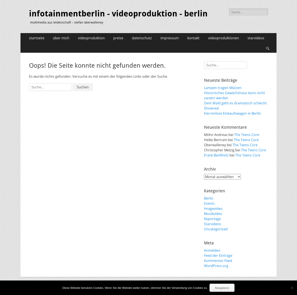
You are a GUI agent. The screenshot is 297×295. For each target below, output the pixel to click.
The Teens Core (246, 134)
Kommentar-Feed (218, 260)
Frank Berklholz (216, 155)
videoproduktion (91, 38)
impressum (169, 38)
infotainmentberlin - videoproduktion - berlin (118, 13)
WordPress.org (216, 265)
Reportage (212, 218)
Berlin (208, 198)
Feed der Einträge (218, 255)
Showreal (211, 108)
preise (118, 38)
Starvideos (212, 224)
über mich (61, 38)
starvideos (256, 38)
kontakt (193, 38)
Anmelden (212, 250)
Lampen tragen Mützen (223, 87)
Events (209, 203)
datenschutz (142, 38)
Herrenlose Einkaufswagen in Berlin (232, 113)
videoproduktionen (223, 38)
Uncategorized (216, 229)
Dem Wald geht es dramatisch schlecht (235, 103)
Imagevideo (213, 208)
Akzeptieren (222, 288)
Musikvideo (213, 213)
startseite (36, 38)
